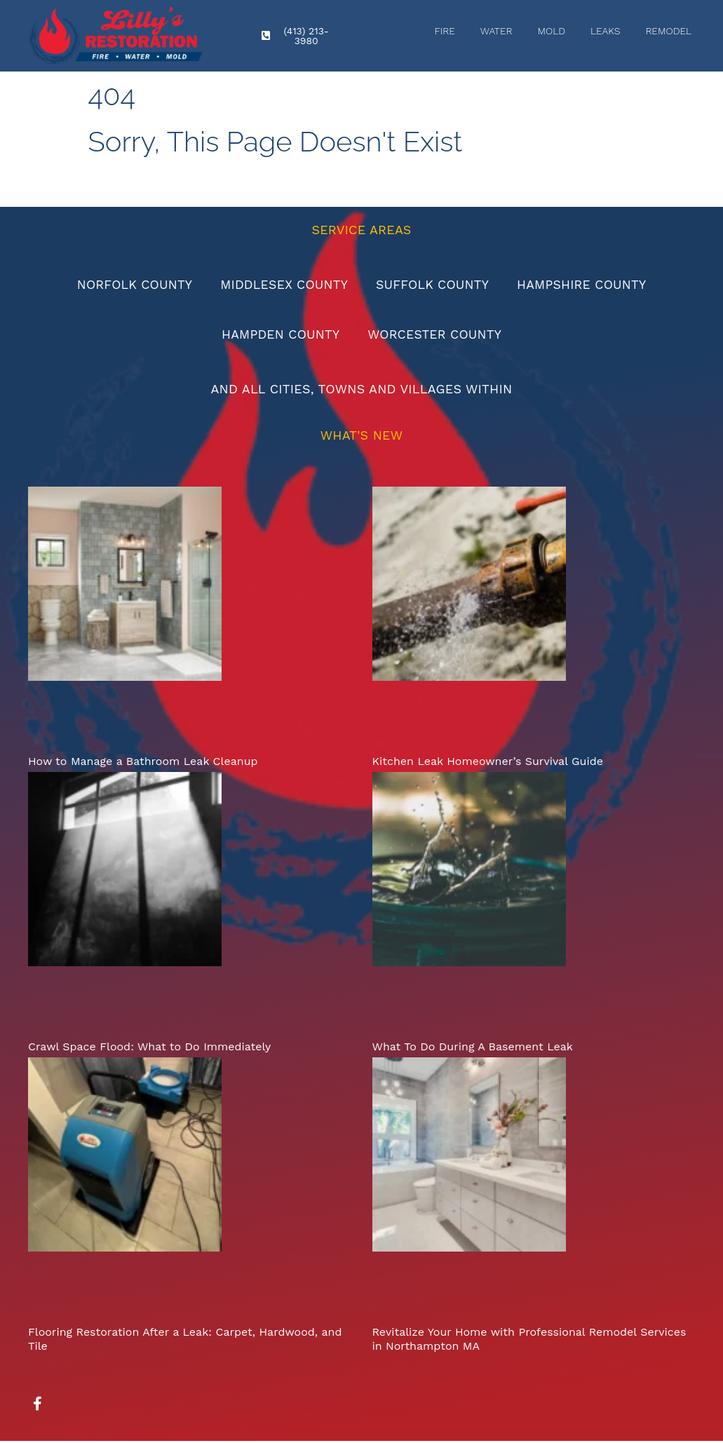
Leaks (605, 30)
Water (496, 30)
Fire (444, 30)
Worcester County (435, 335)
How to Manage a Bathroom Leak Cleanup (143, 763)
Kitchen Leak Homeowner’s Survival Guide (487, 763)
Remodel (668, 30)
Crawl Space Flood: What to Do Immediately (149, 1048)
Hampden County (279, 335)
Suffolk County (433, 285)
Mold (551, 30)
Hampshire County (584, 285)
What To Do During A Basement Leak (472, 1048)
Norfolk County (131, 285)
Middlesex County (283, 285)
